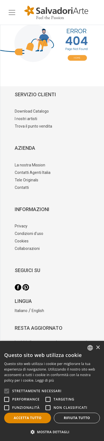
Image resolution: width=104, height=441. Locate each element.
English (38, 310)
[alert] (52, 391)
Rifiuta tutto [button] (77, 417)
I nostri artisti (26, 118)
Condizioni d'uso (29, 233)
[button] (52, 432)
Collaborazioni (27, 248)
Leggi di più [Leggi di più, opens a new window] (44, 380)
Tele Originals (26, 180)
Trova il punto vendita (33, 126)
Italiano (21, 310)
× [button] (98, 348)
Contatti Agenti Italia (32, 172)
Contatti (22, 187)
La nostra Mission (30, 165)
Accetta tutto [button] (28, 417)
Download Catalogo (32, 111)
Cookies (22, 241)
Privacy (21, 226)
